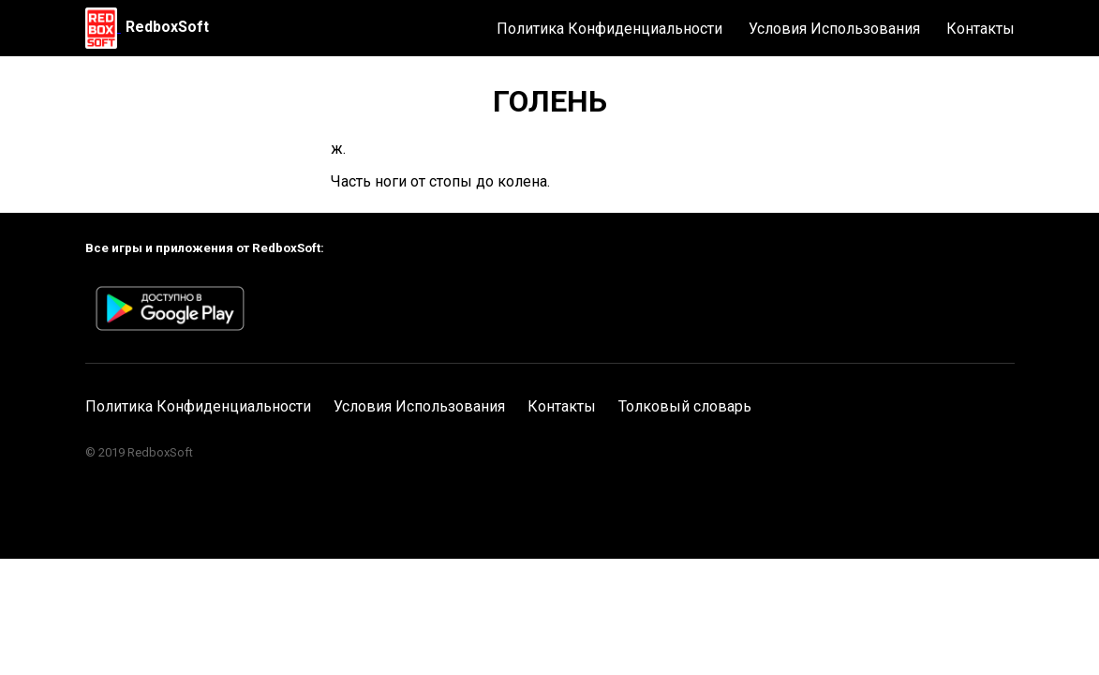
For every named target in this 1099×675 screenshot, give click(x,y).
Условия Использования (834, 29)
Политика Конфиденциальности (609, 29)
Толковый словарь (684, 406)
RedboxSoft (167, 27)
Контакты (980, 29)
